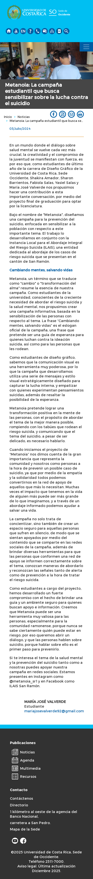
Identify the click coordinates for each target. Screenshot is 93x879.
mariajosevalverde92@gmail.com (54, 711)
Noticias (24, 116)
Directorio (19, 805)
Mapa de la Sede (25, 829)
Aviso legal (26, 866)
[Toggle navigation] (86, 46)
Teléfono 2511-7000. (46, 861)
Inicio (8, 116)
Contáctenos (21, 798)
